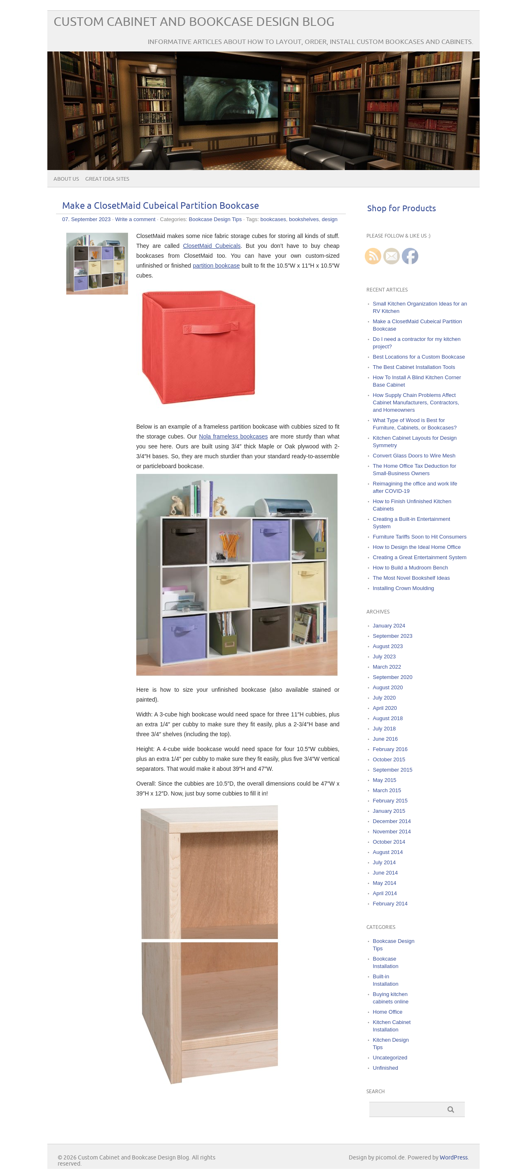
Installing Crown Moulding (403, 588)
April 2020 (385, 708)
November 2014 (392, 831)
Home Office (388, 1012)
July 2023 (384, 656)
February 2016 (390, 749)
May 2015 (384, 780)
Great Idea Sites (107, 179)
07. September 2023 (86, 219)
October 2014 (389, 842)
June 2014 (385, 873)
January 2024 (389, 626)
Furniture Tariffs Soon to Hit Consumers (420, 537)
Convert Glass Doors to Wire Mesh (414, 456)
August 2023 (388, 646)
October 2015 (389, 759)
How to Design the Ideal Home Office (417, 547)
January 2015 (389, 811)
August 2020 (388, 687)
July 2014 (384, 862)
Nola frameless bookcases (233, 436)
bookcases (273, 219)
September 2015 (393, 770)
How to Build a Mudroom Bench (410, 568)
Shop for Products (401, 209)
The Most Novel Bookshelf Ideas (411, 578)
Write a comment (135, 219)
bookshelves (304, 219)
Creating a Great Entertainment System (420, 557)
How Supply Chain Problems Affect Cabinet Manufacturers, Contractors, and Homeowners (416, 402)
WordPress (454, 1158)
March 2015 (387, 790)
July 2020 (384, 698)
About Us (66, 179)
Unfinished (385, 1068)
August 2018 (388, 718)
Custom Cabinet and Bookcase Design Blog (194, 22)
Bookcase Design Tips (215, 219)
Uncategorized (390, 1057)
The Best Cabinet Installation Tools (414, 367)
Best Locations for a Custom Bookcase (419, 357)
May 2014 (384, 883)
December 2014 (392, 821)
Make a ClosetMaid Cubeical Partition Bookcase (160, 206)
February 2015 (390, 801)
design (329, 219)
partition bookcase (216, 265)
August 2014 (388, 852)
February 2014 (390, 903)
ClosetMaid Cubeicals (211, 246)
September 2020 (393, 677)
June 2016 (385, 739)
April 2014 (385, 893)
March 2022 (387, 667)
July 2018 (384, 728)
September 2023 (393, 636)
